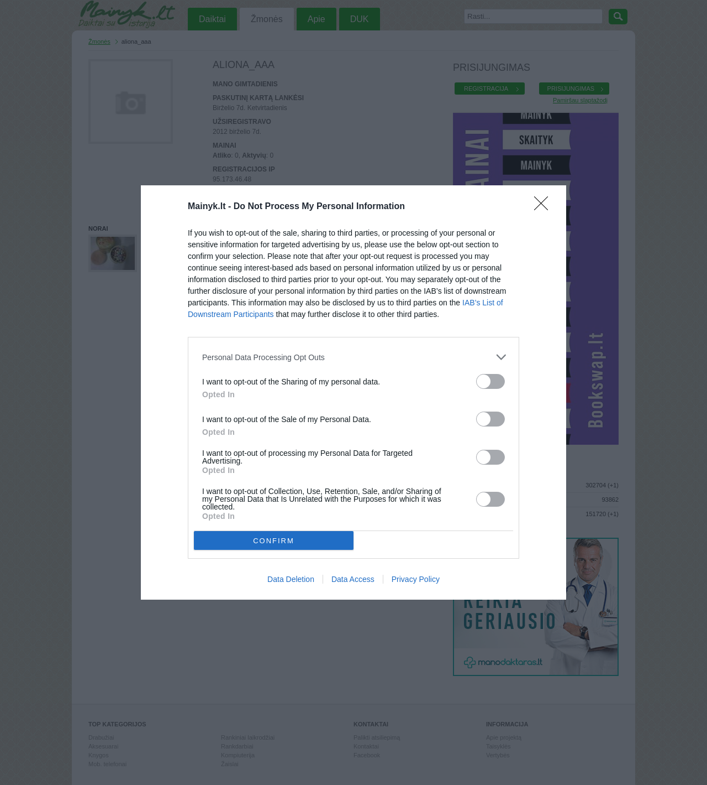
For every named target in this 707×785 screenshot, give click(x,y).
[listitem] (353, 357)
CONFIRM (273, 540)
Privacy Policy (416, 579)
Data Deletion (290, 579)
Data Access (352, 579)
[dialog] (353, 392)
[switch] (490, 381)
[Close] (544, 206)
